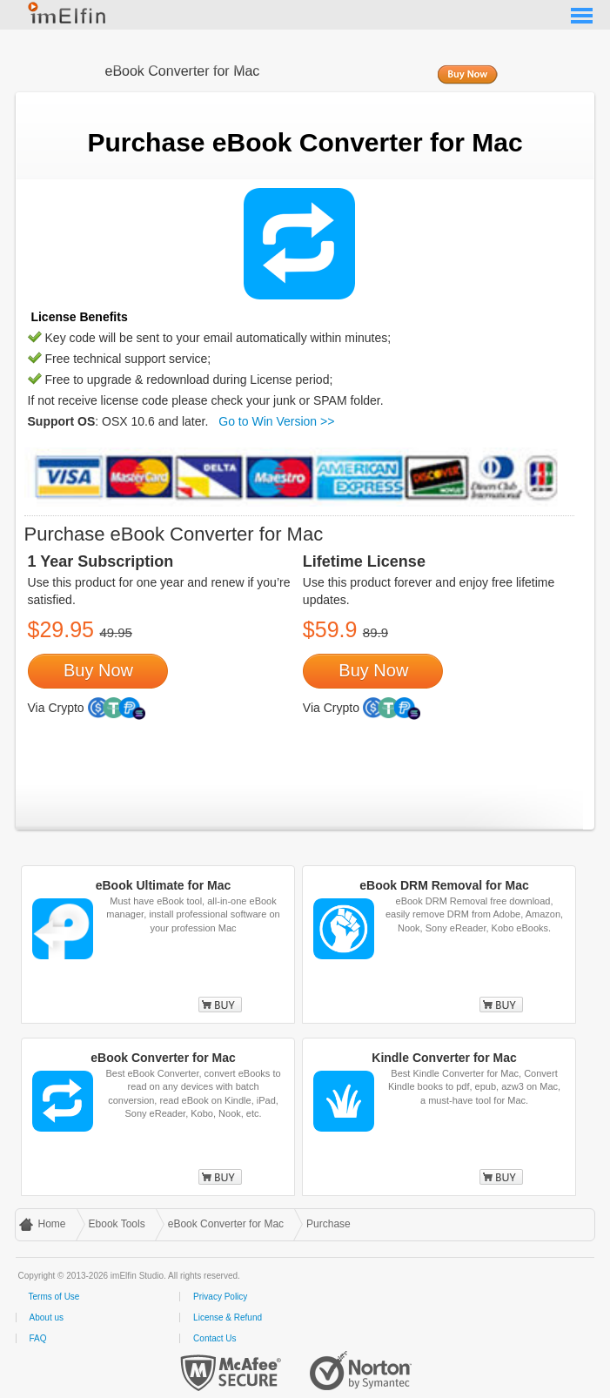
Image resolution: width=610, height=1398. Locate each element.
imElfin (68, 13)
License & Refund (227, 1317)
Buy (220, 1004)
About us (47, 1317)
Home (52, 1224)
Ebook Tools (117, 1224)
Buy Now (467, 75)
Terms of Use (54, 1296)
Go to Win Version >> (276, 421)
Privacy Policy (220, 1296)
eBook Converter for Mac (226, 1224)
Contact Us (214, 1338)
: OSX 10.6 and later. (118, 421)
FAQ (38, 1338)
